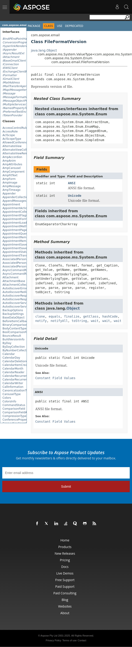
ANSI (72, 183)
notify (41, 321)
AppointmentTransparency (20, 255)
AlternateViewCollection (18, 149)
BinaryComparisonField (18, 324)
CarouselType (11, 394)
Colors (6, 397)
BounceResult (11, 335)
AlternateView (12, 146)
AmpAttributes (12, 164)
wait (95, 321)
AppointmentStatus (15, 252)
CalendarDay (11, 357)
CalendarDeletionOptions (19, 361)
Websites (65, 606)
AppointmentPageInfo (17, 230)
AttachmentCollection (17, 284)
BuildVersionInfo (13, 339)
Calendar (8, 354)
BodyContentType (14, 328)
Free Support (65, 580)
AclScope (8, 135)
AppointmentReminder (17, 237)
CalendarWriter (12, 383)
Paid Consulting (64, 593)
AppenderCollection (15, 197)
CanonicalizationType (16, 390)
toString (79, 321)
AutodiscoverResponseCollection (24, 299)
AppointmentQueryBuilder (20, 233)
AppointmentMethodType (19, 226)
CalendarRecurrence (16, 376)
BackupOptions (12, 310)
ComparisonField (13, 408)
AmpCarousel (11, 168)
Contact (82, 640)
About (64, 613)
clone (40, 316)
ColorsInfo (9, 401)
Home (65, 540)
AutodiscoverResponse (17, 295)
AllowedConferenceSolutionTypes (24, 142)
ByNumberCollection (16, 350)
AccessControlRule (15, 127)
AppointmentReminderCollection (24, 241)
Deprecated (74, 26)
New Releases (65, 553)
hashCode (109, 316)
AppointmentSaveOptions (19, 248)
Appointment (11, 204)
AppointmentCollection (18, 211)
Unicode (74, 195)
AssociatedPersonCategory (20, 262)
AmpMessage (11, 186)
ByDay (6, 343)
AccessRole (10, 131)
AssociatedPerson (14, 259)
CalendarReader (13, 372)
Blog (65, 600)
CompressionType (14, 416)
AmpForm (9, 179)
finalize (71, 316)
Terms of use (69, 640)
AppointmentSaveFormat (19, 244)
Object (73, 308)
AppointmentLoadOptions (19, 222)
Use (59, 26)
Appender (9, 193)
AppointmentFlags (14, 215)
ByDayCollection (13, 346)
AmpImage (9, 182)
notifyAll (59, 321)
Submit (66, 486)
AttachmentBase (13, 281)
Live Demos (64, 573)
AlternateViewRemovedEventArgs (25, 153)
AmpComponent (13, 171)
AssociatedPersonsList (17, 266)
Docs (65, 566)
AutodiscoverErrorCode (18, 288)
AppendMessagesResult (18, 200)
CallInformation (12, 386)
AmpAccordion (12, 157)
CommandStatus (13, 405)
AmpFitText (9, 175)
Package (34, 26)
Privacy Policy (53, 640)
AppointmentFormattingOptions (24, 219)
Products (64, 547)
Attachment (10, 277)
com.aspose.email (14, 25)
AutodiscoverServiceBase (19, 306)
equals (54, 316)
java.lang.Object (44, 50)
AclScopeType (11, 138)
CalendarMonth (12, 368)
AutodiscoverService (16, 303)
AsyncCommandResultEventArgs (24, 270)
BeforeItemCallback (15, 321)
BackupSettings (13, 314)
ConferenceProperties (17, 419)
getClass (90, 316)
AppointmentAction (15, 208)
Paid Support (64, 586)
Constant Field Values (55, 378)
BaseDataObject (13, 317)
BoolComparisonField (16, 332)
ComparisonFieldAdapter (19, 412)
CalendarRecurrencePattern (21, 379)
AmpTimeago (11, 190)
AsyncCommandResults (18, 273)
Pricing (65, 560)
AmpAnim (9, 160)
